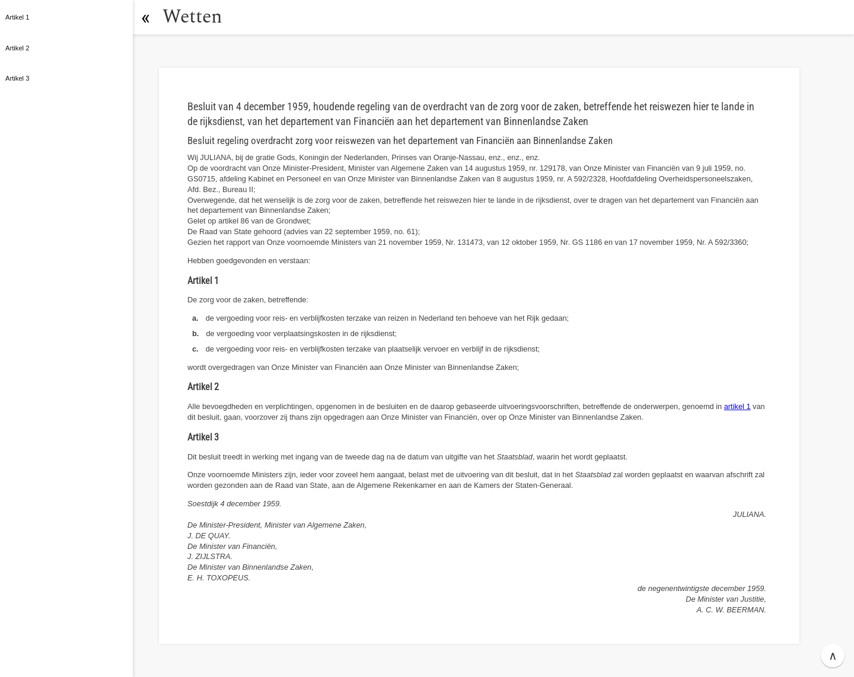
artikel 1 (737, 406)
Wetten (192, 16)
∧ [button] (832, 655)
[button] (145, 17)
